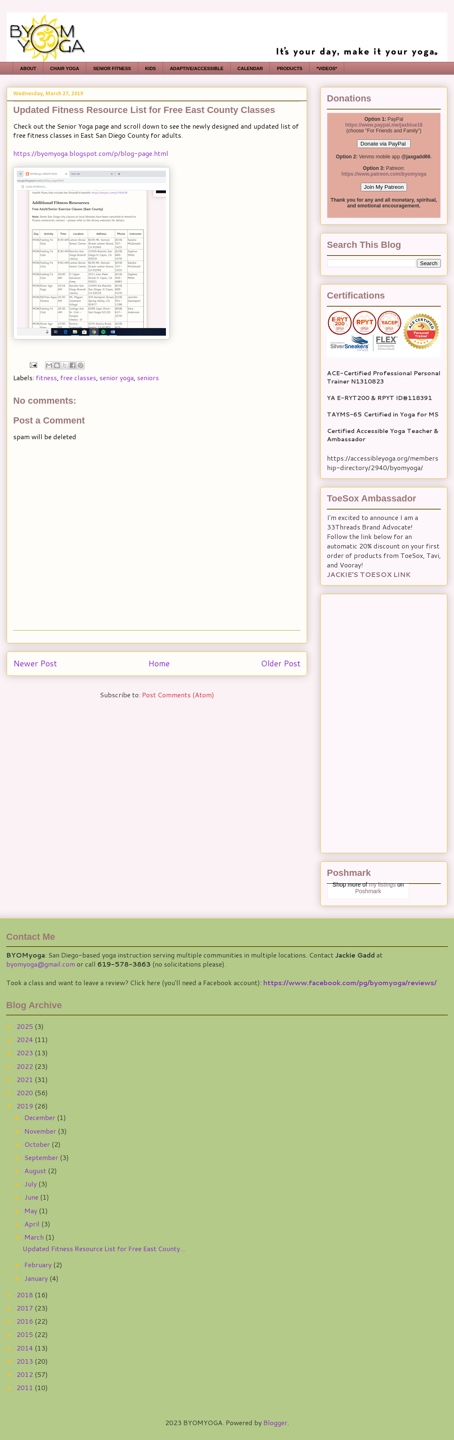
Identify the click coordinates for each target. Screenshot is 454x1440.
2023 (26, 1052)
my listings (382, 884)
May (31, 1210)
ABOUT (28, 68)
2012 (26, 1374)
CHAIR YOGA (64, 68)
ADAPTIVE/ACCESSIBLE (197, 68)
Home (159, 663)
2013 (26, 1361)
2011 (26, 1387)
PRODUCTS (290, 68)
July (31, 1183)
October (38, 1144)
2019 (26, 1106)
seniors (148, 377)
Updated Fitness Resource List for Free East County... (104, 1248)
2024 (26, 1039)
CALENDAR (250, 68)
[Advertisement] (368, 721)
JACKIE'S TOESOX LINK (369, 574)
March (34, 1237)
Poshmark (368, 891)
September (42, 1157)
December (40, 1117)
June (32, 1197)
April (32, 1223)
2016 (26, 1321)
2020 (26, 1092)
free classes (78, 377)
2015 (26, 1334)
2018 (26, 1294)
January (37, 1278)
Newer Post (35, 663)
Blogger (275, 1422)
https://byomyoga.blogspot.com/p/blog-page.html (90, 153)
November (41, 1131)
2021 (26, 1079)
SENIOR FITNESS (112, 68)
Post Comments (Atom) (178, 694)
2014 (26, 1348)
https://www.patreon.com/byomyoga (383, 174)
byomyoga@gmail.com (40, 964)
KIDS (150, 68)
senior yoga (116, 377)
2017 (26, 1308)
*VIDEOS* (327, 68)
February (38, 1264)
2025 (26, 1026)
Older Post (280, 663)
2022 (26, 1066)
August (36, 1170)
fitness (46, 377)
